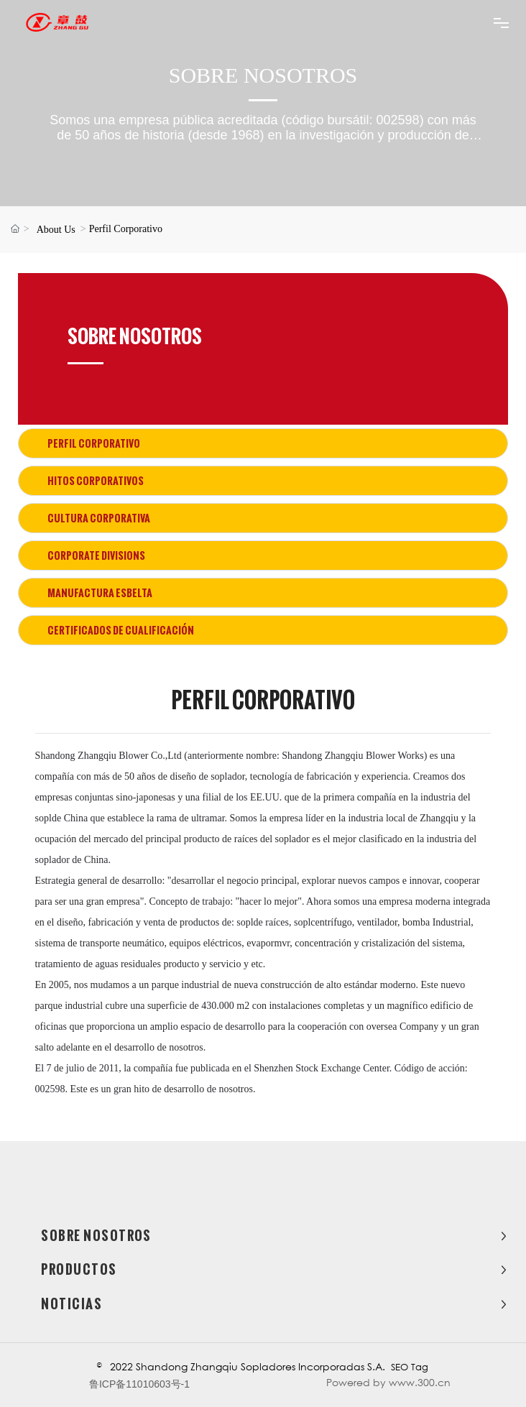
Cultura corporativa (98, 518)
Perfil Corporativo (93, 443)
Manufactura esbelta (99, 593)
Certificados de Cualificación (120, 630)
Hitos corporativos (95, 481)
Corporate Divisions (96, 555)
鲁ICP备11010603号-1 (139, 1384)
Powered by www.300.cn (388, 1382)
